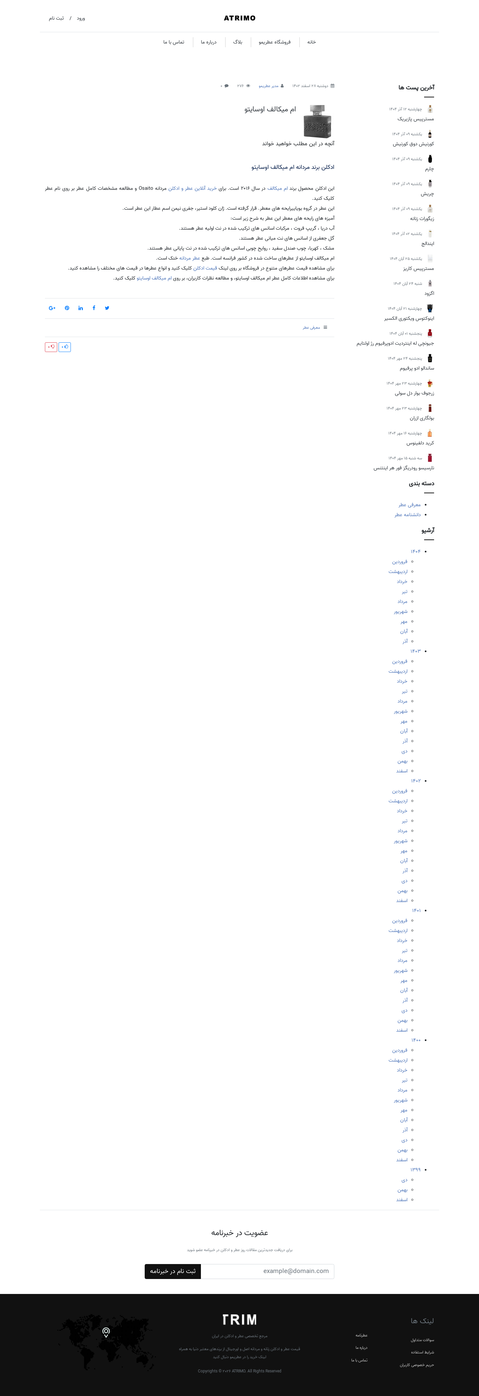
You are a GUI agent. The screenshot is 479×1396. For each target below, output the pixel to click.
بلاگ (237, 42)
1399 (415, 1170)
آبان (403, 632)
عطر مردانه (189, 258)
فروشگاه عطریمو (275, 42)
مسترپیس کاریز (418, 269)
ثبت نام (56, 18)
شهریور (400, 612)
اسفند (401, 771)
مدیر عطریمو (268, 86)
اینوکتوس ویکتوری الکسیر (409, 318)
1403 (415, 651)
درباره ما (209, 42)
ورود (81, 18)
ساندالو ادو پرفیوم (417, 368)
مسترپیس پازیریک (416, 119)
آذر (404, 641)
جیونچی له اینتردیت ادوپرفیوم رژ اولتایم (395, 343)
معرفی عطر (410, 505)
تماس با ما (173, 42)
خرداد (402, 582)
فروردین (399, 562)
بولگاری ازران (422, 418)
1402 (416, 781)
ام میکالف (277, 188)
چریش (427, 194)
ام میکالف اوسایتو (270, 109)
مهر (403, 622)
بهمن (402, 761)
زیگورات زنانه (422, 219)
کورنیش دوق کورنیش (413, 144)
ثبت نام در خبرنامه (173, 1271)
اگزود (429, 293)
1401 (416, 911)
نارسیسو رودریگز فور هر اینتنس (404, 468)
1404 (416, 552)
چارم (429, 169)
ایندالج (427, 244)
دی (404, 751)
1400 (416, 1040)
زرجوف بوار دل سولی (414, 393)
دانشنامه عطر (408, 515)
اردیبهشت (398, 572)
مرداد (402, 602)
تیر (404, 592)
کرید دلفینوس (420, 443)
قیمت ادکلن (205, 268)
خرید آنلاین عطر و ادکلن (192, 188)
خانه (311, 42)
